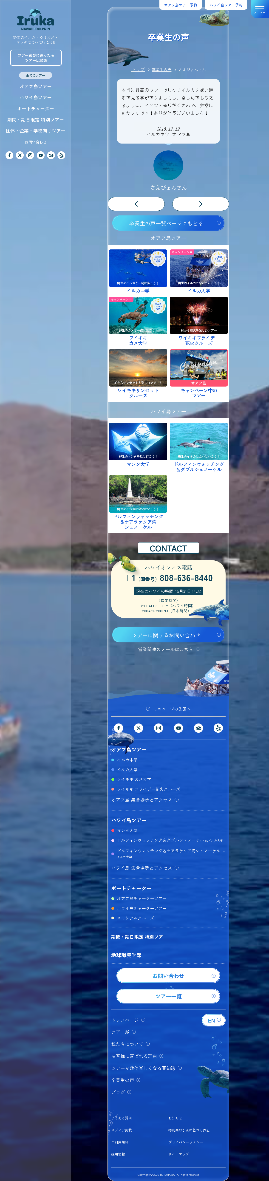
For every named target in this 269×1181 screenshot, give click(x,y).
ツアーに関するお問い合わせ (166, 635)
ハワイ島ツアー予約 (226, 5)
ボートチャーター (35, 108)
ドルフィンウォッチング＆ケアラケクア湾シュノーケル (171, 853)
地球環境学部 (126, 954)
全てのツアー (35, 75)
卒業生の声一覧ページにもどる (166, 223)
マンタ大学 (127, 830)
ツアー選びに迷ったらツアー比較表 (36, 57)
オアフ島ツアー (36, 86)
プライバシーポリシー (185, 1142)
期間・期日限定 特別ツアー (35, 119)
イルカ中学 (127, 760)
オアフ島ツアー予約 (180, 5)
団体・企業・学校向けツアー (35, 130)
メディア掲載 (121, 1129)
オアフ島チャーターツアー (142, 898)
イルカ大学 (127, 769)
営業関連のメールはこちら (165, 649)
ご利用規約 (119, 1142)
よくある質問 (121, 1118)
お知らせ (175, 1118)
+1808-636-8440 (168, 578)
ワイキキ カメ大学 (134, 779)
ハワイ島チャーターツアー (142, 908)
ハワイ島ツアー (36, 97)
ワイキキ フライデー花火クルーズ (148, 789)
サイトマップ (178, 1154)
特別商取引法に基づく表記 (189, 1129)
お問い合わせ (36, 142)
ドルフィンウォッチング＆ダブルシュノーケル (170, 840)
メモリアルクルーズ (135, 918)
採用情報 (118, 1154)
